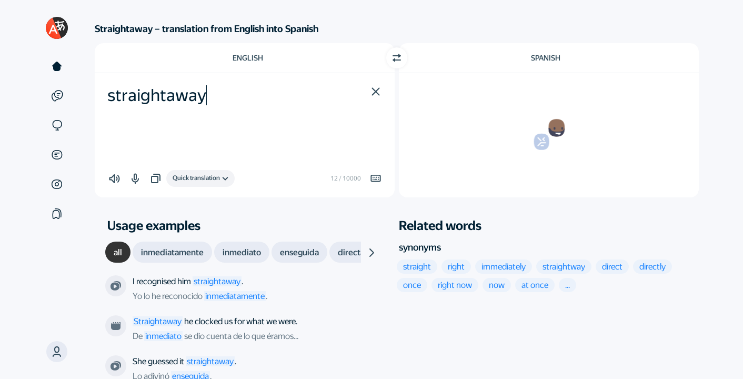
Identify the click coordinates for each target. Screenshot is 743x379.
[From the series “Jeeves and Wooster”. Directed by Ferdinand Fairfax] (115, 285)
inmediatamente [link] (235, 296)
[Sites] (56, 125)
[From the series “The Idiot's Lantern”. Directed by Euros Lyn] (115, 365)
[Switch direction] (396, 57)
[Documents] (56, 154)
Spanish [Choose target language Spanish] (545, 58)
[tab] (117, 252)
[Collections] (56, 213)
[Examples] (56, 95)
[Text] (56, 66)
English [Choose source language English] (248, 58)
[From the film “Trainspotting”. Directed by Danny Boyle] (115, 325)
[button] (56, 351)
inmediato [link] (163, 336)
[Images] (56, 184)
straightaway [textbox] (156, 95)
